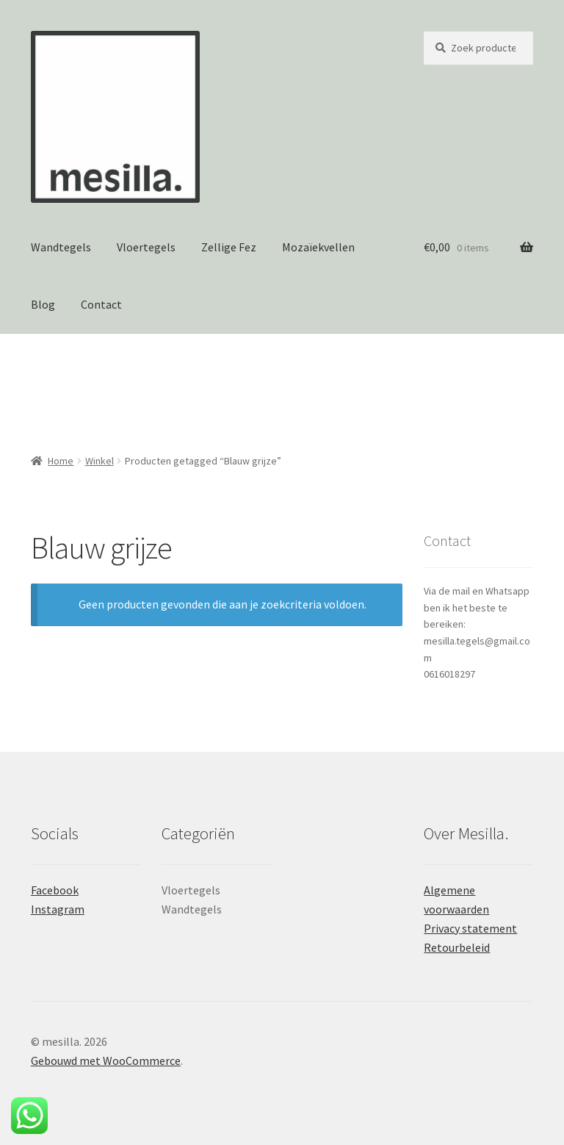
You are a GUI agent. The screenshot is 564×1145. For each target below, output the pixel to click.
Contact (101, 304)
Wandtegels (61, 247)
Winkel (99, 460)
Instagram (57, 909)
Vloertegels (146, 247)
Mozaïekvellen (318, 247)
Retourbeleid (457, 947)
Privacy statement (470, 928)
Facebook (55, 890)
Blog (43, 304)
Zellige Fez (228, 247)
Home (60, 460)
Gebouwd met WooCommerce (106, 1060)
